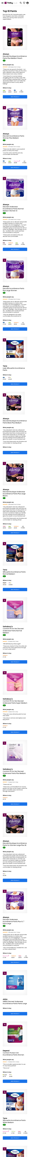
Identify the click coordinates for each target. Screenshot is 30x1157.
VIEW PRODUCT (15, 97)
